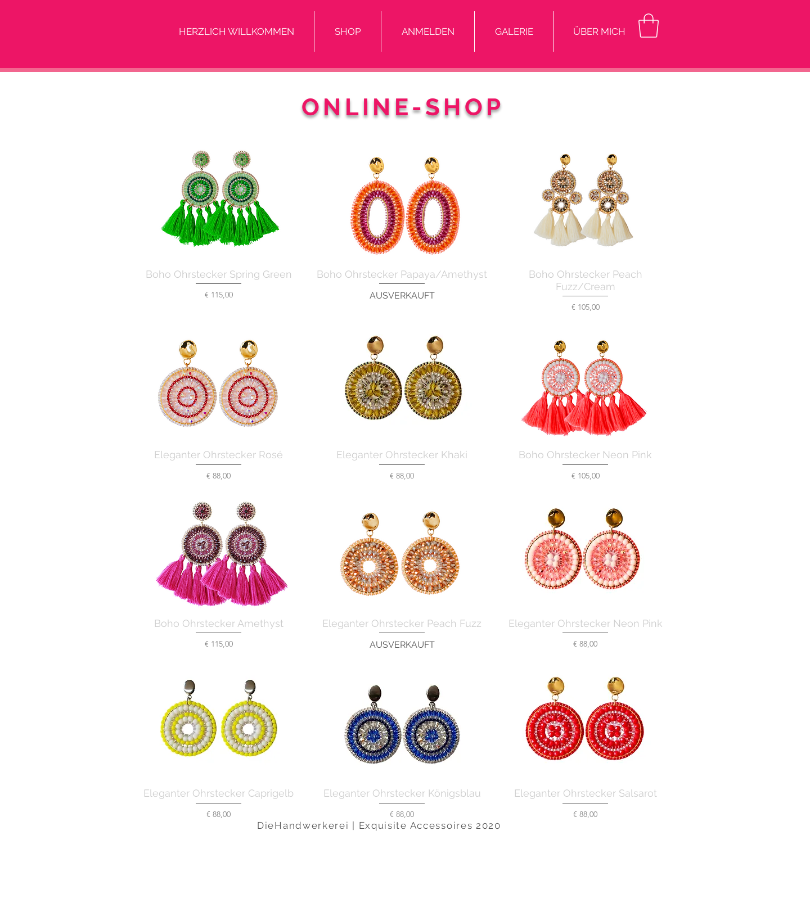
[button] (648, 25)
